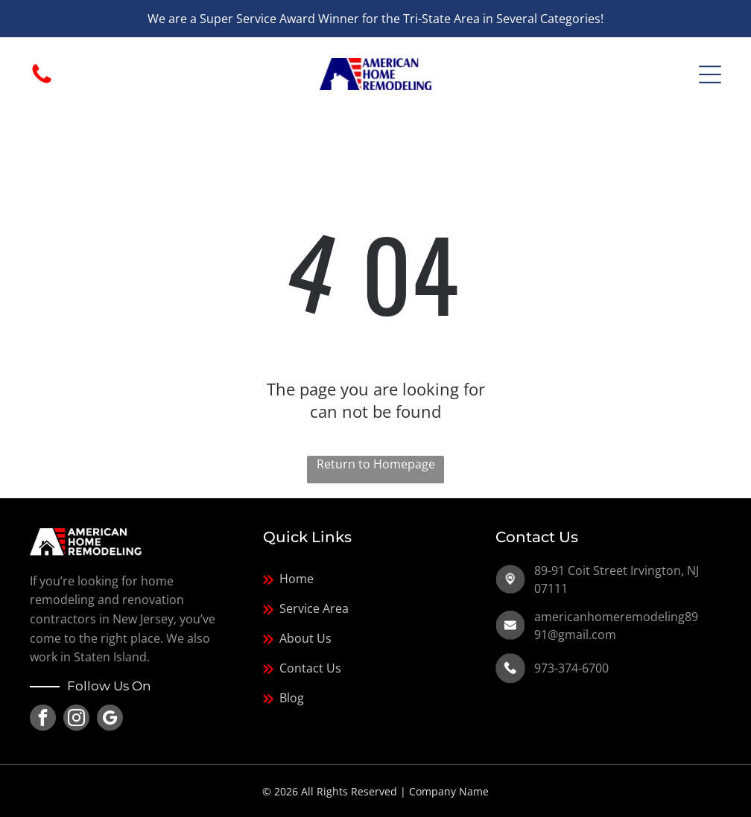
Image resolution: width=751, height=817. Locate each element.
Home (296, 578)
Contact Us (310, 668)
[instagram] (76, 719)
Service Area (314, 608)
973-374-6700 (571, 668)
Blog (291, 698)
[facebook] (43, 719)
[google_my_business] (110, 719)
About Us (305, 638)
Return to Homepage (376, 464)
